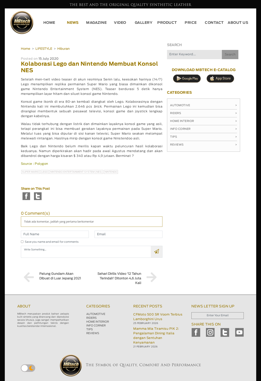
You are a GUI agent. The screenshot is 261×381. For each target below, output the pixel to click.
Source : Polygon (34, 163)
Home (25, 48)
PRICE (191, 23)
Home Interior (203, 121)
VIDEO (120, 23)
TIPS (89, 329)
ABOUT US (238, 23)
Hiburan (63, 48)
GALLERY (144, 23)
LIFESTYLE (43, 48)
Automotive (203, 105)
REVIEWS (92, 333)
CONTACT (214, 23)
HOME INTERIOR (97, 322)
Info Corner (203, 129)
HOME (49, 23)
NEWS (72, 23)
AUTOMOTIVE (95, 314)
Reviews (203, 145)
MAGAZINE (96, 23)
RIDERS (91, 318)
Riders (203, 113)
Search (230, 54)
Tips (203, 137)
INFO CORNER (96, 325)
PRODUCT (167, 23)
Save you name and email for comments (52, 242)
